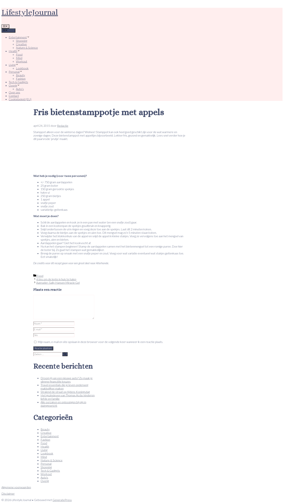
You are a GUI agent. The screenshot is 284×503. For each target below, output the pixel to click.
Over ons (14, 92)
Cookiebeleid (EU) (20, 99)
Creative (21, 44)
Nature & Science (27, 47)
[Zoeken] (65, 354)
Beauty (20, 75)
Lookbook (22, 68)
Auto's (44, 477)
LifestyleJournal (29, 12)
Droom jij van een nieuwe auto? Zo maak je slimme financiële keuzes (67, 379)
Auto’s (20, 89)
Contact (14, 95)
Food (19, 54)
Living (13, 64)
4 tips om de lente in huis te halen (56, 279)
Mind (19, 58)
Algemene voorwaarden (16, 487)
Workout (21, 61)
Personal (15, 71)
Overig (14, 85)
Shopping (21, 40)
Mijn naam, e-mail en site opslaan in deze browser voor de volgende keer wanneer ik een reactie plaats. (100, 341)
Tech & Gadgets (18, 82)
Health (14, 51)
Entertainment (19, 37)
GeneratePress (62, 500)
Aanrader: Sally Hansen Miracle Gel (58, 282)
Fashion (21, 78)
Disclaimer (8, 493)
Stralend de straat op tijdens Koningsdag (65, 391)
